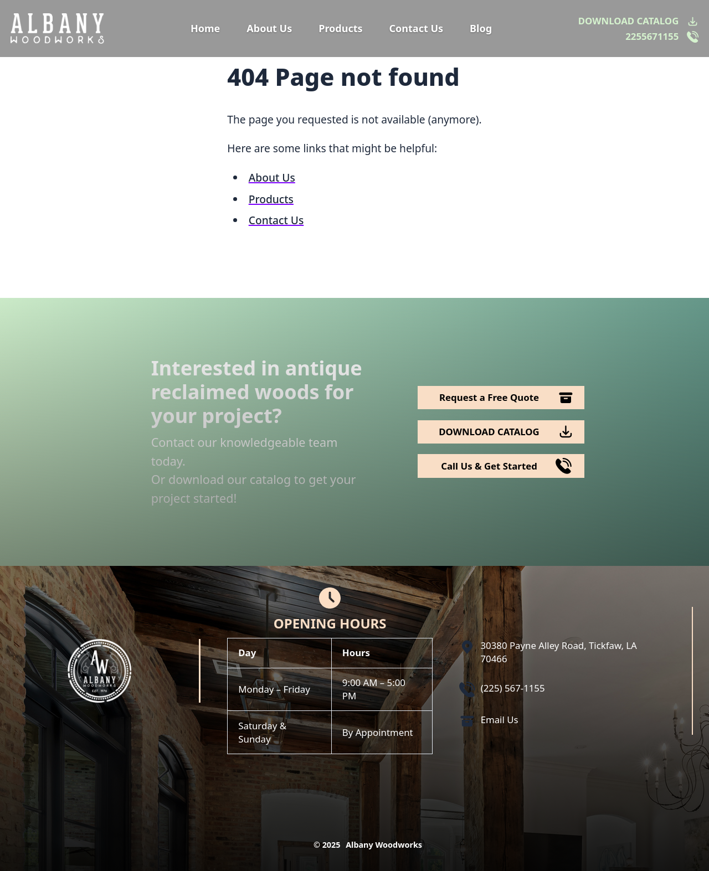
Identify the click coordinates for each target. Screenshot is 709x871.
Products (340, 28)
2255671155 (652, 36)
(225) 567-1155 (513, 688)
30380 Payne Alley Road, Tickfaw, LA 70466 (559, 652)
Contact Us (416, 28)
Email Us (499, 719)
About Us (269, 28)
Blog (481, 28)
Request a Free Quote (489, 397)
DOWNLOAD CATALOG (628, 20)
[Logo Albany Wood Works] (57, 28)
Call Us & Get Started (489, 466)
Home (205, 28)
